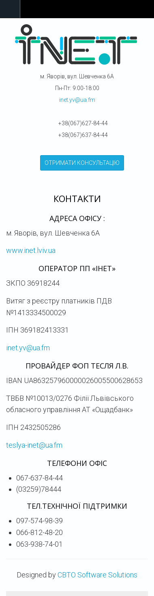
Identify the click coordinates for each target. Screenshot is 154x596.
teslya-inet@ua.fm (34, 445)
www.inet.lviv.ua (31, 250)
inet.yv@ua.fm (77, 100)
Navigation (10, 9)
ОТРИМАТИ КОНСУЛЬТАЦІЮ (82, 163)
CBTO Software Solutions (97, 575)
